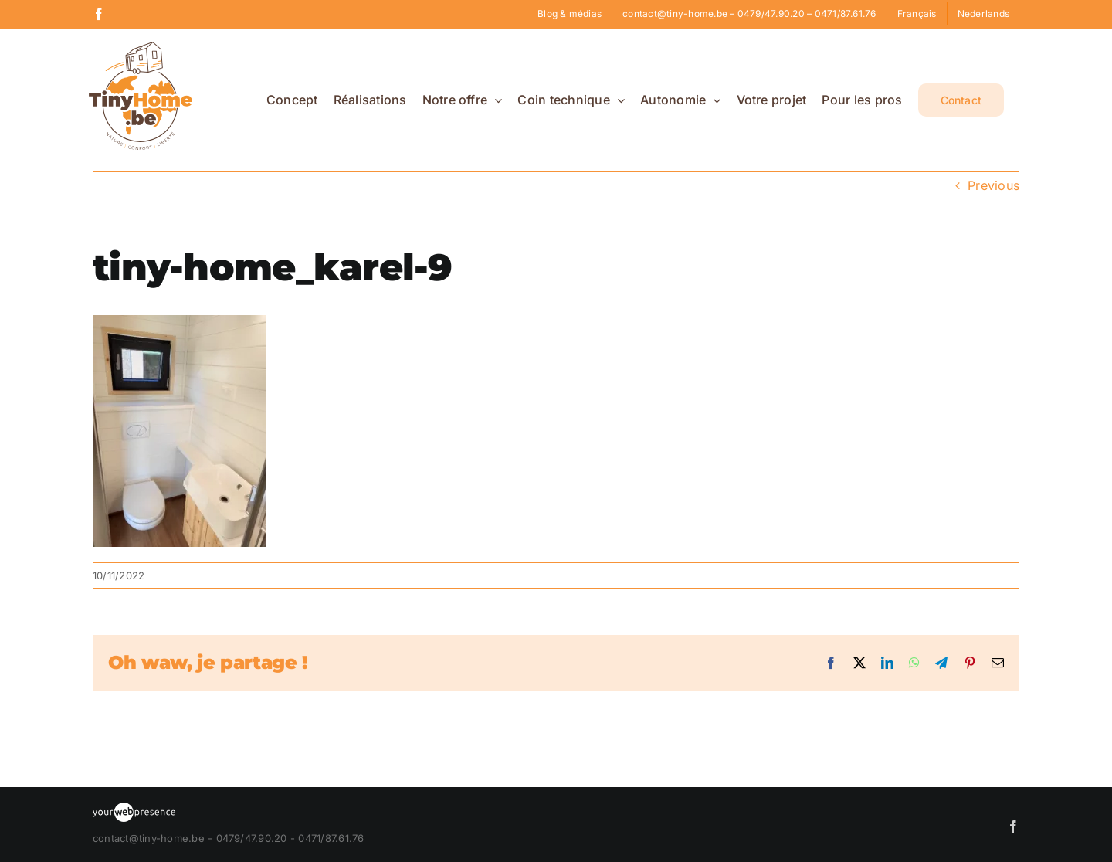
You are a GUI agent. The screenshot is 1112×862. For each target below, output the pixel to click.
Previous (993, 185)
